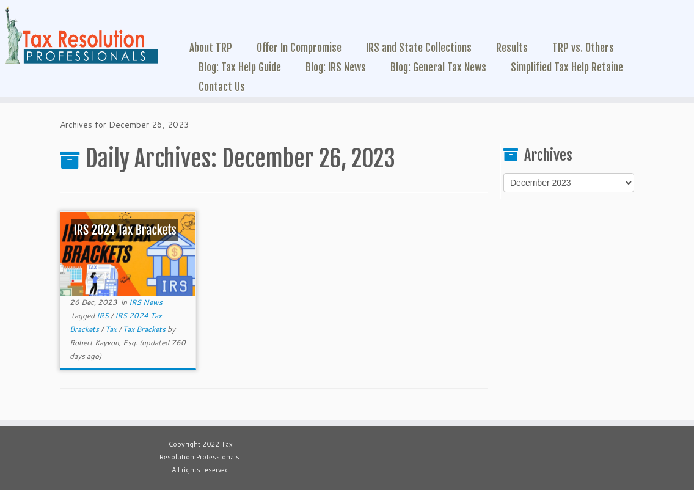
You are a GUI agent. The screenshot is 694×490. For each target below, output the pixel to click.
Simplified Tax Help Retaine (567, 67)
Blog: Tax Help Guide (240, 67)
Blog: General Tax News (438, 67)
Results (512, 47)
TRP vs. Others (583, 47)
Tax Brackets (145, 329)
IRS (104, 315)
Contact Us (222, 86)
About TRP (210, 47)
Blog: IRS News (335, 67)
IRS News (146, 302)
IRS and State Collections (419, 47)
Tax (112, 329)
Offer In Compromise (299, 47)
